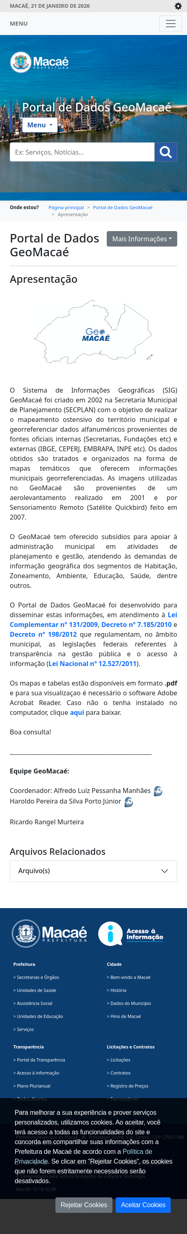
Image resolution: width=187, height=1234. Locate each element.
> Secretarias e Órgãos (36, 977)
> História (116, 990)
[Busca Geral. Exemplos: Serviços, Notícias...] (82, 152)
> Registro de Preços (127, 1086)
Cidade (114, 964)
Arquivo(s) (34, 870)
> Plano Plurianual (32, 1086)
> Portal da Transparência (39, 1060)
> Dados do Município (129, 1003)
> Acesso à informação (36, 1073)
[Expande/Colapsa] (178, 6)
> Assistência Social (33, 1003)
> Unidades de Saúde (34, 990)
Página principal (66, 207)
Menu (37, 124)
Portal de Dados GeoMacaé (97, 107)
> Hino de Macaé (124, 1016)
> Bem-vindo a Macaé (128, 977)
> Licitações (118, 1060)
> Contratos (118, 1073)
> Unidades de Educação (38, 1016)
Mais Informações (139, 238)
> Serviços (23, 1029)
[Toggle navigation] (170, 23)
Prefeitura (24, 964)
